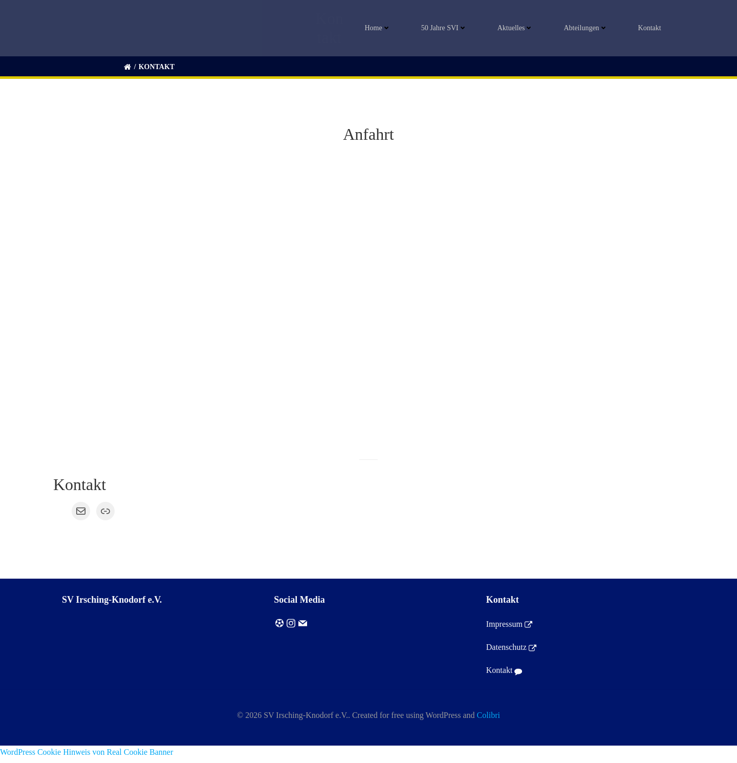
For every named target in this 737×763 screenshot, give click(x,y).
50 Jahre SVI (447, 29)
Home (381, 29)
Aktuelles (518, 29)
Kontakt (652, 29)
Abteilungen (589, 29)
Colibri (488, 720)
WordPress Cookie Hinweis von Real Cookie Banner (86, 756)
